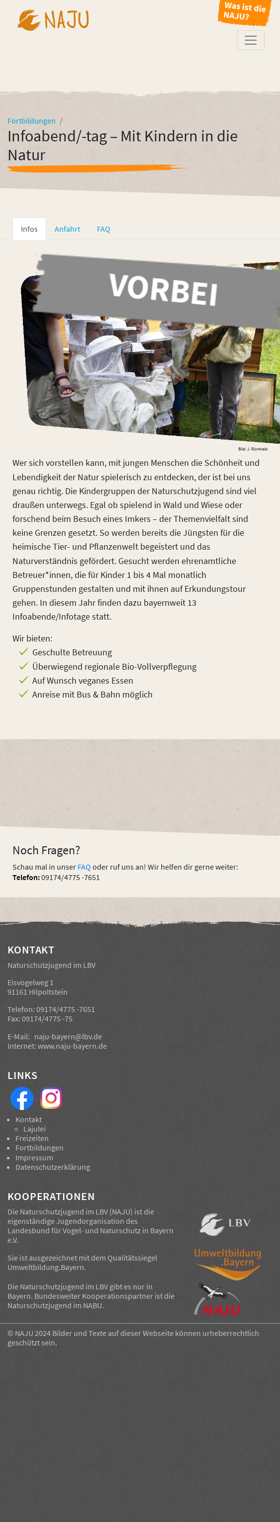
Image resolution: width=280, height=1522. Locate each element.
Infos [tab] (29, 229)
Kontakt (28, 1119)
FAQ (84, 867)
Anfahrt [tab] (67, 229)
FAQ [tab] (103, 229)
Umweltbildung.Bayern (45, 1267)
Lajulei (34, 1129)
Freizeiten (32, 1138)
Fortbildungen (39, 1147)
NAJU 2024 (33, 1333)
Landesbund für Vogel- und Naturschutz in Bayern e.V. (90, 1235)
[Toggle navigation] (251, 40)
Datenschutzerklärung (52, 1167)
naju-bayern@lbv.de (68, 1036)
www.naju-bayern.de (72, 1046)
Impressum (34, 1157)
